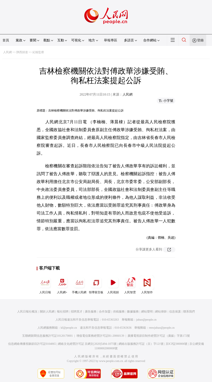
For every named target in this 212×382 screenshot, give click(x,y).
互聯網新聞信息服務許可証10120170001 (47, 335)
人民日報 (45, 284)
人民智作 (147, 284)
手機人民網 (79, 284)
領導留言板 (96, 284)
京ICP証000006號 (177, 343)
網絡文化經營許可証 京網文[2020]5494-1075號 (87, 343)
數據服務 (133, 311)
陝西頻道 (22, 52)
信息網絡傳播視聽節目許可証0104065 (32, 343)
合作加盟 (105, 311)
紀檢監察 (38, 52)
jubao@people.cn (146, 319)
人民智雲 (130, 284)
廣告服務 (90, 311)
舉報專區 (110, 40)
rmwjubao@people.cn (162, 327)
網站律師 (161, 311)
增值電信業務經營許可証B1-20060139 (100, 335)
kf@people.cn (69, 327)
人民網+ (62, 284)
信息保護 (175, 311)
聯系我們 (189, 311)
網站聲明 (147, 311)
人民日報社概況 (27, 311)
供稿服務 (119, 311)
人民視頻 (113, 284)
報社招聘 (63, 311)
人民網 (7, 52)
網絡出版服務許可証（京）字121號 (141, 343)
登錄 (200, 40)
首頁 (5, 40)
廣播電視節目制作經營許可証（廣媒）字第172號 (159, 335)
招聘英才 (76, 311)
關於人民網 (47, 311)
